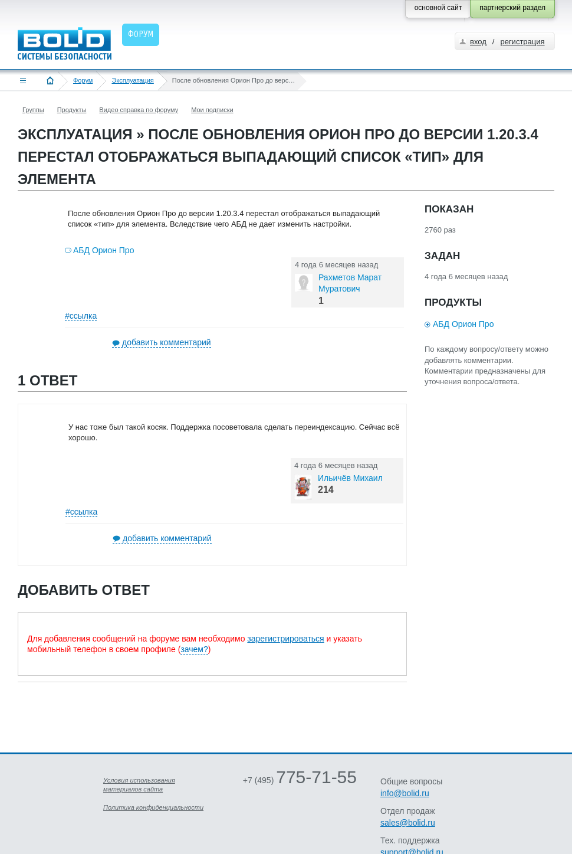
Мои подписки (212, 109)
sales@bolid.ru (407, 822)
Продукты (72, 109)
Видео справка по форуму (138, 109)
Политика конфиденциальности (153, 807)
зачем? (194, 649)
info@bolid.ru (404, 793)
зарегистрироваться (285, 638)
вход (478, 41)
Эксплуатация (132, 80)
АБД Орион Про (103, 250)
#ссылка (81, 315)
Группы (33, 109)
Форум (83, 80)
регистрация (522, 41)
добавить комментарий (166, 342)
